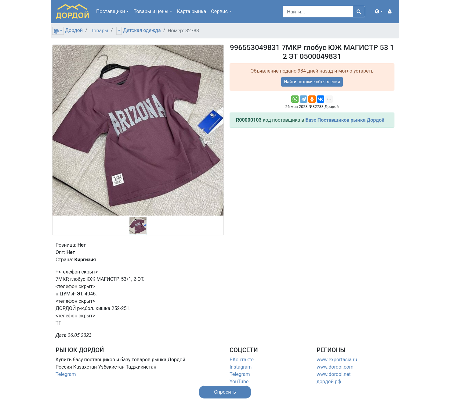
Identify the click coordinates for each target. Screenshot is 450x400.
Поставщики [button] (110, 11)
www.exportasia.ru (337, 359)
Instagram (241, 367)
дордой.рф (329, 381)
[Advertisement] (312, 175)
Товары (99, 31)
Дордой (74, 30)
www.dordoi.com (335, 367)
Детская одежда (142, 30)
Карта (191, 11)
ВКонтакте (242, 359)
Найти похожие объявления (312, 81)
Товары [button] (151, 11)
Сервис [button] (219, 11)
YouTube (239, 381)
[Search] (318, 11)
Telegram (66, 374)
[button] (378, 11)
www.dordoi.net (334, 374)
